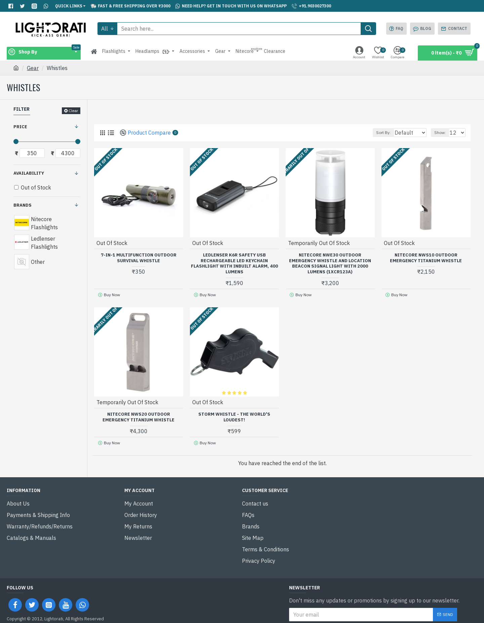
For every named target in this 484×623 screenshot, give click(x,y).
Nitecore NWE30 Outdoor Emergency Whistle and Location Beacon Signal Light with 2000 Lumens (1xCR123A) (330, 263)
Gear (33, 68)
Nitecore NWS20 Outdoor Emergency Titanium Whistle (138, 414)
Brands (22, 205)
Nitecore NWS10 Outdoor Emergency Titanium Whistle (426, 257)
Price (20, 127)
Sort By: (380, 132)
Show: (443, 132)
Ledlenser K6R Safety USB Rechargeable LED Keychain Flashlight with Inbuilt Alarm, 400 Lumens (234, 263)
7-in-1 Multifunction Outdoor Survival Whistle (138, 257)
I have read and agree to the (345, 603)
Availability (28, 173)
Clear (73, 110)
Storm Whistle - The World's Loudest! (234, 414)
